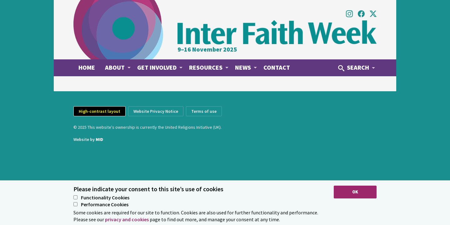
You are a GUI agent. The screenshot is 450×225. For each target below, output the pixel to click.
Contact (276, 67)
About (115, 67)
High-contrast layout (99, 111)
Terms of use (204, 111)
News (243, 67)
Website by (88, 139)
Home (86, 67)
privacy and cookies (127, 219)
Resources (205, 67)
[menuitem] (86, 67)
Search (353, 67)
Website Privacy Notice (155, 111)
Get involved (157, 67)
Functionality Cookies (101, 198)
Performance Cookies (100, 205)
